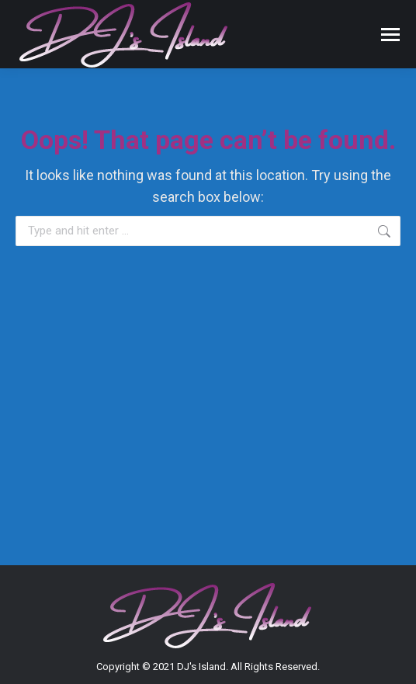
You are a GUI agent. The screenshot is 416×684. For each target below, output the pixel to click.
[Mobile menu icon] (390, 34)
